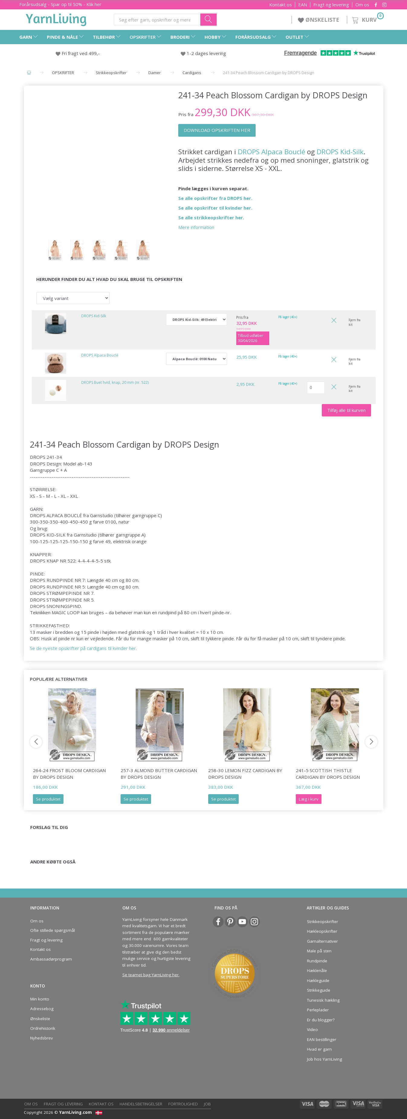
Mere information (196, 227)
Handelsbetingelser (141, 1104)
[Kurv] (367, 19)
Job (207, 1104)
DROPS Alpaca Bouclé (271, 151)
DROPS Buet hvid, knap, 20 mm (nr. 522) (115, 382)
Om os (362, 5)
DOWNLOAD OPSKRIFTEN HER (217, 130)
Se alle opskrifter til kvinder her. (215, 208)
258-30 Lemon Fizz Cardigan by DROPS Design (245, 773)
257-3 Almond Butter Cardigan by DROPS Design (159, 773)
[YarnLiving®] (56, 18)
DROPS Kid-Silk (340, 151)
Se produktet (48, 799)
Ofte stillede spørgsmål (52, 930)
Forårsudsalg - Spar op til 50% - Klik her (60, 4)
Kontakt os (280, 5)
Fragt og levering (331, 5)
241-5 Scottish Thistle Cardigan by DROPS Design (328, 773)
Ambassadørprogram (51, 959)
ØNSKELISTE (319, 19)
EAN (302, 5)
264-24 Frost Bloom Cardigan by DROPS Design (69, 773)
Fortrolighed (183, 1104)
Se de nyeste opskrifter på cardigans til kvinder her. (83, 648)
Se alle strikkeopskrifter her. (211, 217)
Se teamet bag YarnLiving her (150, 974)
